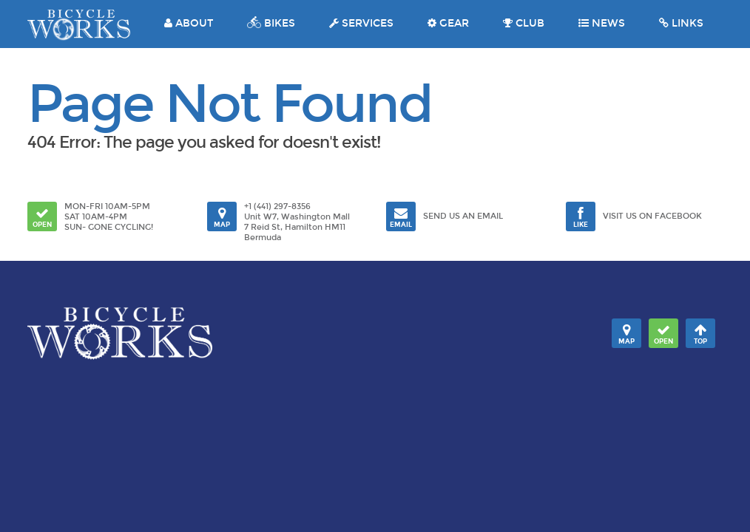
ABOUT (188, 23)
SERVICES (361, 23)
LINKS (681, 23)
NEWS (601, 23)
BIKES (271, 23)
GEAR (448, 23)
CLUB (523, 23)
